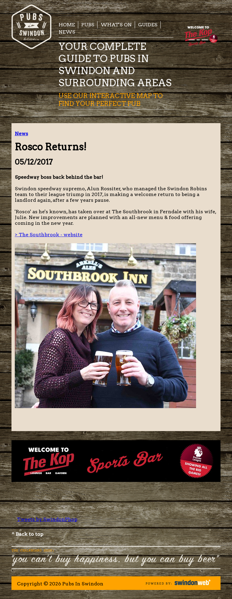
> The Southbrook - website (48, 234)
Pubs (87, 25)
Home (67, 25)
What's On (116, 25)
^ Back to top (27, 534)
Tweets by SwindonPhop (47, 519)
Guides (147, 25)
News (67, 32)
